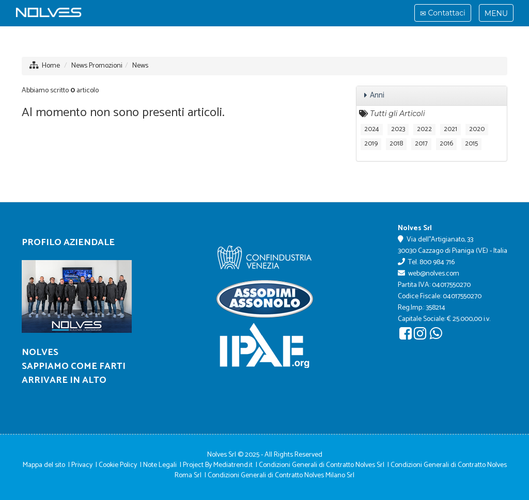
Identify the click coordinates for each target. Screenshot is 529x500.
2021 (450, 129)
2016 (446, 143)
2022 (424, 129)
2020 (477, 129)
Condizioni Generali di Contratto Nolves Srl (321, 465)
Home (51, 66)
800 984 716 (437, 262)
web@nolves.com (433, 274)
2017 (421, 143)
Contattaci (442, 14)
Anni (377, 95)
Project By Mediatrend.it (218, 465)
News (140, 66)
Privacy (81, 465)
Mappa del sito (44, 465)
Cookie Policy (118, 465)
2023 (398, 129)
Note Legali (160, 465)
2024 (371, 129)
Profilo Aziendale (68, 242)
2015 (471, 143)
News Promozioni (96, 66)
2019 (371, 143)
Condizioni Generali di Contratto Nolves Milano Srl (281, 475)
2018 (396, 143)
